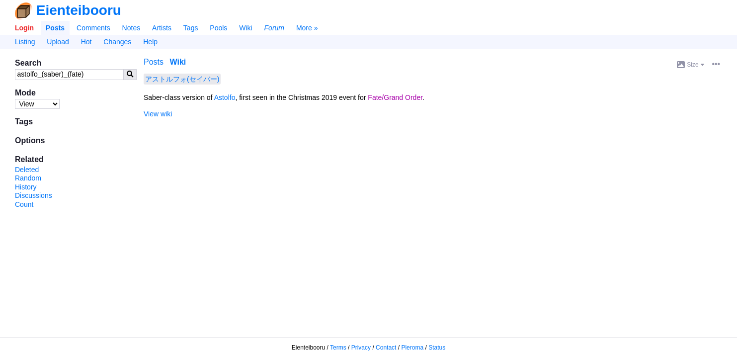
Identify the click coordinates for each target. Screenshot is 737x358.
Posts (55, 28)
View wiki (158, 114)
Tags (190, 28)
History (26, 187)
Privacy (361, 347)
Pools (218, 28)
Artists (161, 28)
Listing (25, 42)
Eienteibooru (78, 10)
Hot (86, 42)
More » (307, 28)
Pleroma (412, 347)
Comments (93, 28)
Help (150, 42)
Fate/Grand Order (395, 97)
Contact (386, 347)
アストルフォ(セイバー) (182, 79)
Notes (131, 28)
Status (436, 347)
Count (24, 204)
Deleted (27, 170)
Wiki (245, 28)
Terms (338, 347)
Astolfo (225, 97)
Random (28, 178)
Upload (58, 42)
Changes (117, 42)
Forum (274, 28)
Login (24, 28)
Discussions (33, 195)
